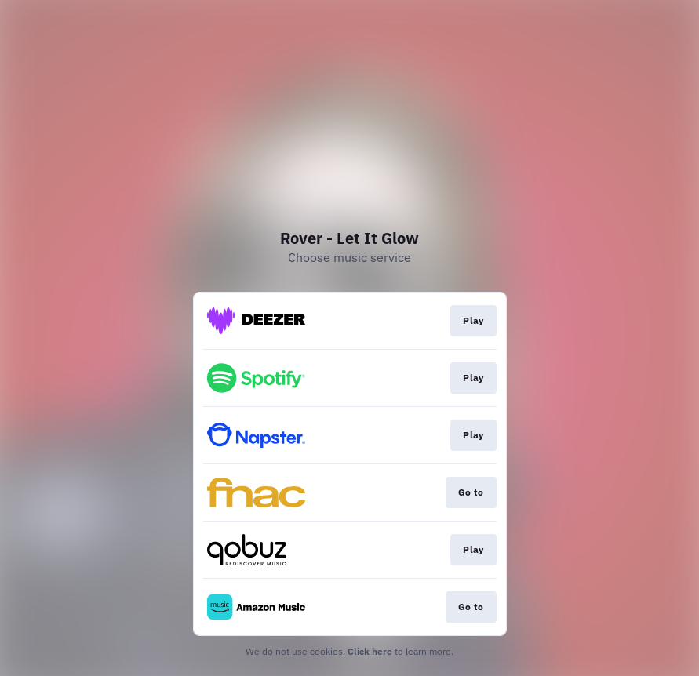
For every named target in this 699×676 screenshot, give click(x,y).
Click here (370, 651)
